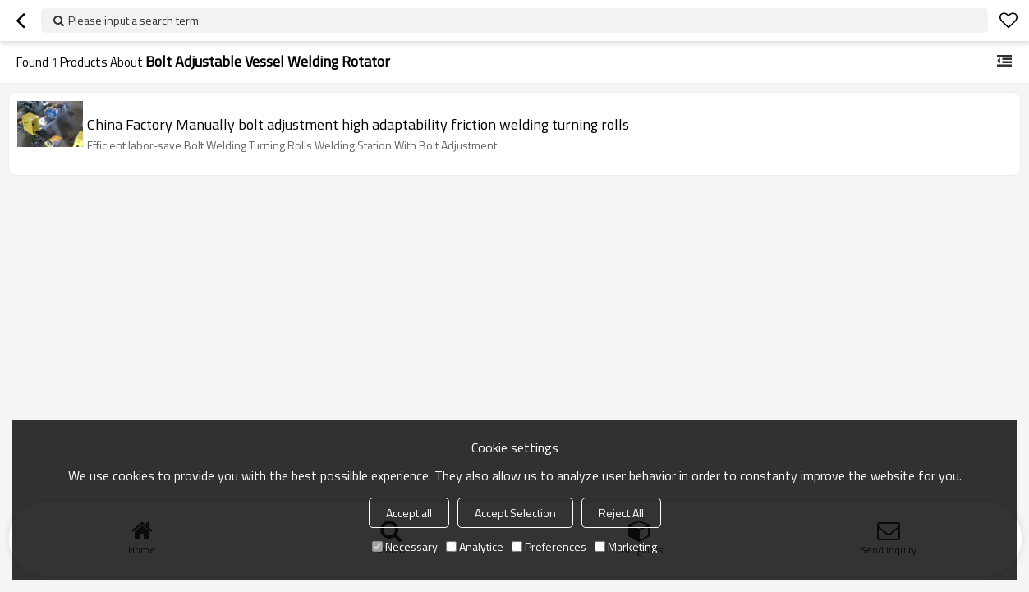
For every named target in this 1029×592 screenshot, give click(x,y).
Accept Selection (515, 512)
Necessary (405, 546)
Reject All (621, 512)
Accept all (409, 512)
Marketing (626, 546)
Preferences (549, 546)
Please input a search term (133, 20)
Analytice (474, 546)
